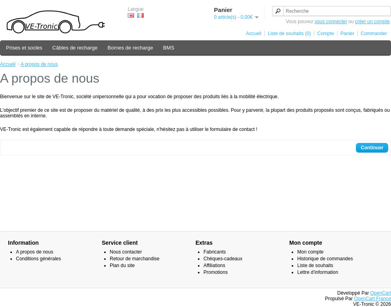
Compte (325, 33)
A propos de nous (39, 64)
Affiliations (214, 265)
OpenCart (380, 293)
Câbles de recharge (74, 48)
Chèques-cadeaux (222, 258)
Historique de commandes (325, 258)
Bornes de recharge (130, 48)
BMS (168, 48)
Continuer (372, 148)
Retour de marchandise (135, 258)
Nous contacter (126, 252)
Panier (347, 33)
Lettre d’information (317, 272)
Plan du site (122, 265)
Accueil (254, 33)
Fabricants (214, 252)
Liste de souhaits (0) (289, 33)
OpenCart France (372, 298)
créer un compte (372, 21)
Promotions (215, 272)
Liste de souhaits (315, 265)
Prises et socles (24, 48)
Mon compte (310, 252)
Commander (374, 33)
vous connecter (331, 21)
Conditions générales (38, 258)
